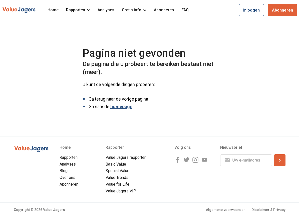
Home (53, 10)
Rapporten (78, 10)
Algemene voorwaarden (225, 210)
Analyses (106, 10)
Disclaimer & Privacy (268, 210)
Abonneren (164, 10)
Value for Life (117, 184)
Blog (64, 170)
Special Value (117, 170)
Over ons (67, 177)
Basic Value (116, 164)
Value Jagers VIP (121, 191)
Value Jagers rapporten (126, 157)
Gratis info (134, 10)
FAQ (185, 10)
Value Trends (117, 177)
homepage (121, 106)
